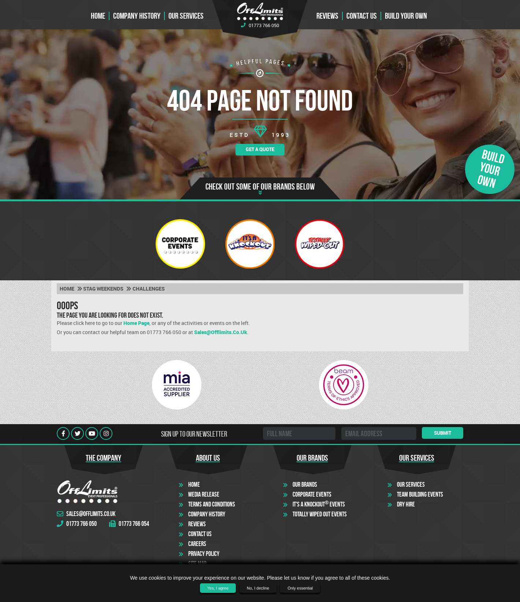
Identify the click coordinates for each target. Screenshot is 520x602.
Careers (197, 543)
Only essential (300, 588)
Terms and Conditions (211, 504)
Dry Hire (406, 504)
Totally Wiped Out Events (320, 514)
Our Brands (305, 484)
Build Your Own (406, 16)
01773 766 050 (260, 25)
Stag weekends (103, 288)
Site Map (197, 563)
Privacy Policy (203, 553)
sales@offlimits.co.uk (220, 332)
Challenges (149, 288)
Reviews (327, 16)
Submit (442, 433)
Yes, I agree (218, 588)
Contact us (361, 16)
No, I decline (258, 588)
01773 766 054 (129, 524)
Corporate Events (312, 494)
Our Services (186, 16)
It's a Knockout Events (319, 504)
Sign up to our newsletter (194, 434)
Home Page (136, 323)
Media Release (203, 494)
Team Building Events (420, 494)
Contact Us (200, 534)
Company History (136, 16)
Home (98, 16)
